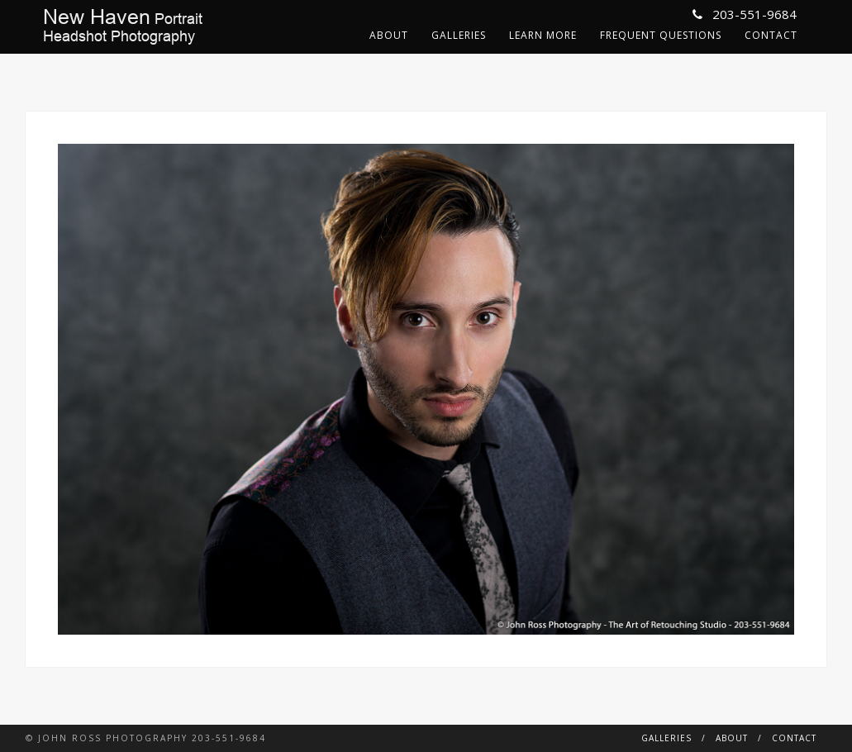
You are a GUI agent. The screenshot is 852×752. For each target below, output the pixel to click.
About (388, 35)
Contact (771, 35)
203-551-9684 (745, 14)
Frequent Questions (660, 35)
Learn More (543, 35)
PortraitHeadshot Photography (122, 26)
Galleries (458, 35)
